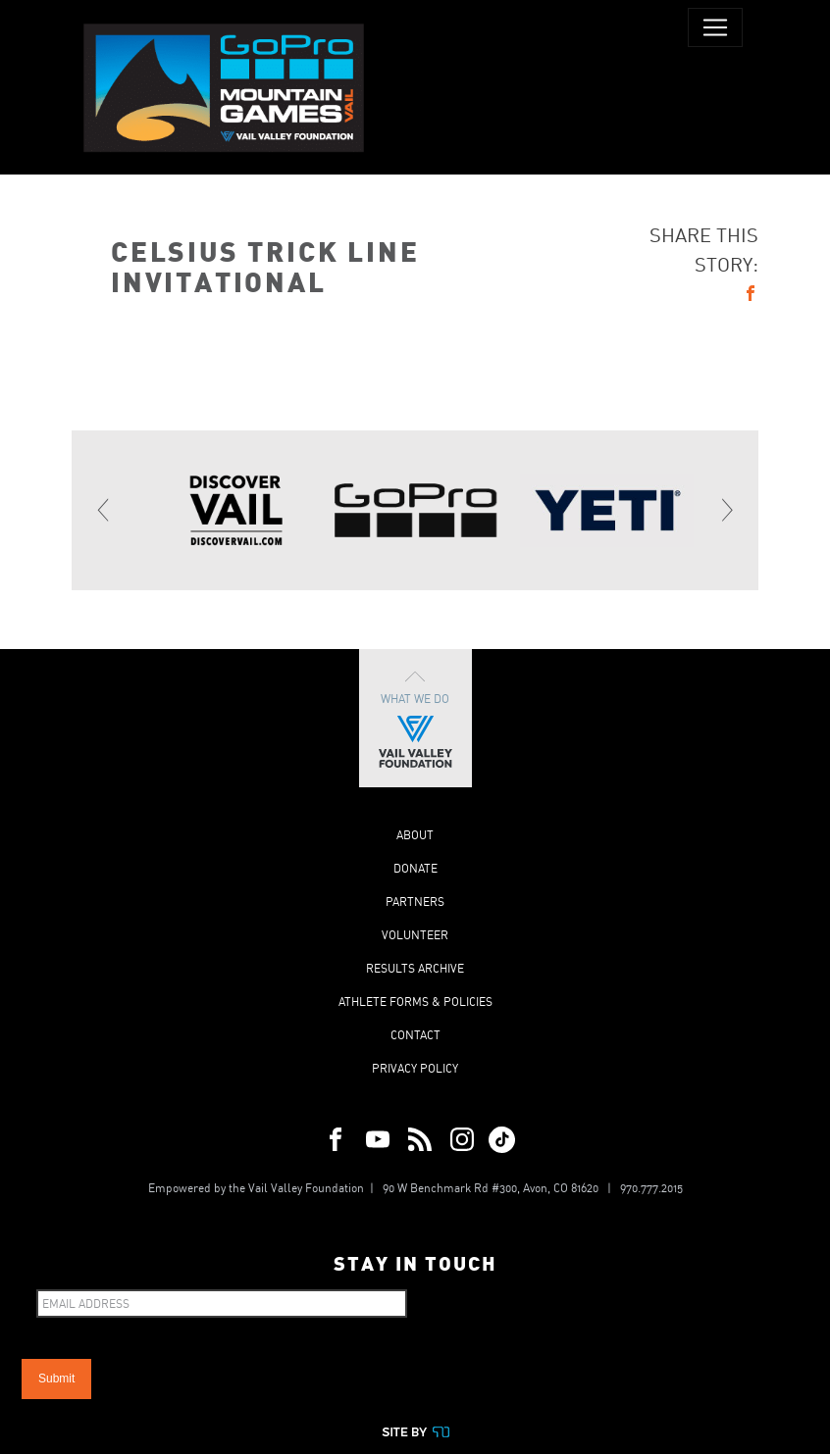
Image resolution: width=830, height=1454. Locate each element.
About (415, 834)
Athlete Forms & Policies (415, 1001)
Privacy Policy (415, 1068)
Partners (415, 901)
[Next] (726, 509)
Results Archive (415, 968)
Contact (415, 1035)
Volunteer (415, 935)
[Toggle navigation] (715, 27)
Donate (415, 868)
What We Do (415, 718)
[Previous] (104, 509)
